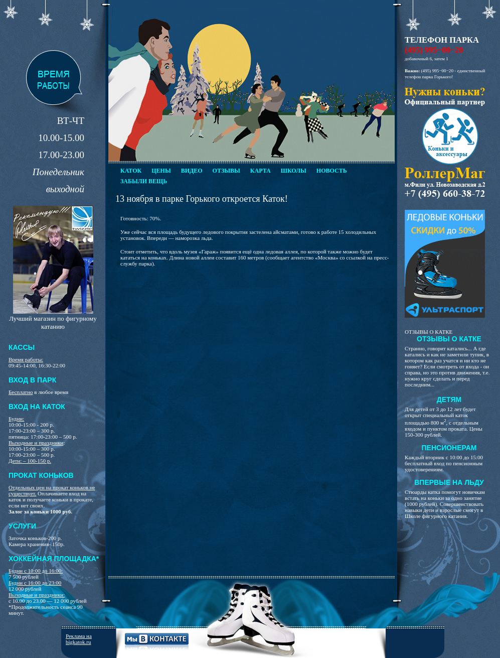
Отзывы (226, 170)
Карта (260, 170)
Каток (130, 170)
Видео (192, 170)
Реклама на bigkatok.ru (79, 639)
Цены (161, 170)
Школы (293, 170)
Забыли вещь (143, 181)
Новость (331, 170)
